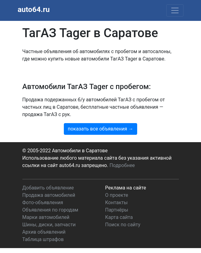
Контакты (116, 202)
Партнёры (116, 210)
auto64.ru (34, 9)
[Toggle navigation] (175, 10)
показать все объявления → (100, 129)
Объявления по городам (50, 210)
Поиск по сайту (123, 225)
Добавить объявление (48, 188)
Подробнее (122, 165)
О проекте (116, 195)
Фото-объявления (42, 202)
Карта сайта (119, 217)
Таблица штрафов (43, 239)
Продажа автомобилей (48, 195)
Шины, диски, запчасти (49, 225)
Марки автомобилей (46, 217)
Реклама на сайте (125, 188)
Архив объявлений (44, 232)
